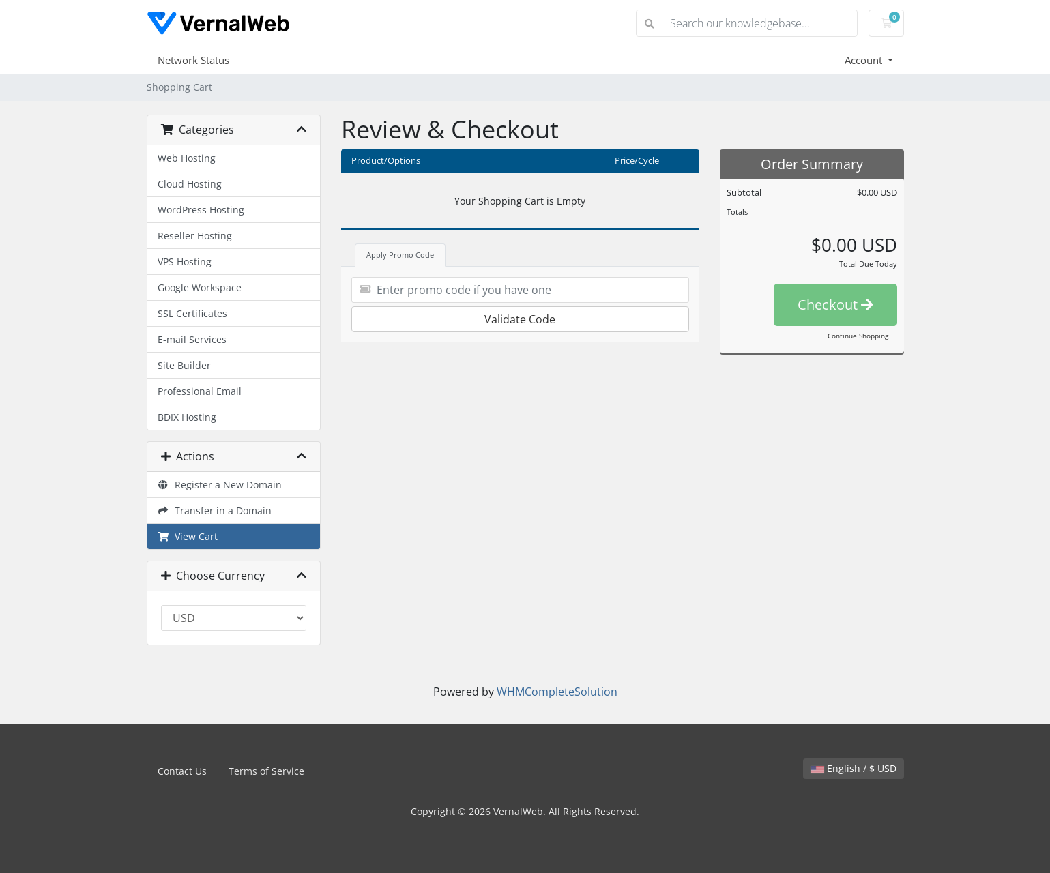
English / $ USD (853, 768)
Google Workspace (200, 287)
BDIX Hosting (187, 417)
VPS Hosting (185, 261)
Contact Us (182, 771)
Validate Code (519, 319)
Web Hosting (187, 157)
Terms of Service (266, 771)
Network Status (193, 60)
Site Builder (184, 365)
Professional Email (200, 391)
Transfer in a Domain (215, 510)
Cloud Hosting (190, 183)
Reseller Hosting (195, 235)
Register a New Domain (220, 484)
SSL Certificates (192, 313)
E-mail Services (192, 339)
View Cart (188, 536)
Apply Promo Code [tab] (400, 255)
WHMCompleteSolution (557, 691)
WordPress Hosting (201, 209)
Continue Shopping (858, 335)
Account (865, 60)
